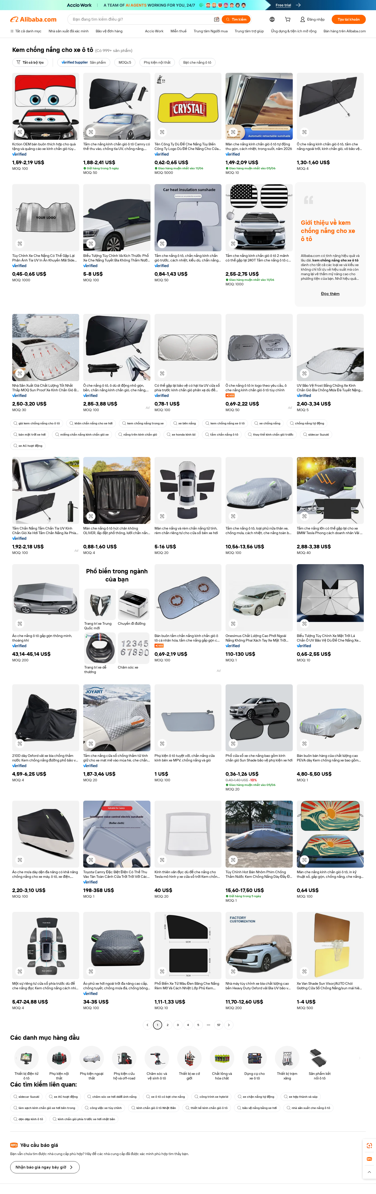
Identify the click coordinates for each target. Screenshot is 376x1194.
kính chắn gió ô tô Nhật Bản (153, 1108)
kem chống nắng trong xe (143, 423)
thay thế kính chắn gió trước (270, 435)
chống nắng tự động (307, 423)
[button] (217, 19)
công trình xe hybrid (211, 1097)
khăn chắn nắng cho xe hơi (91, 423)
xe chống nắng (267, 423)
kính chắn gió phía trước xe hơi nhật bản (84, 1119)
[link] (369, 1145)
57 (218, 1025)
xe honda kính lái (181, 435)
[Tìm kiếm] (236, 19)
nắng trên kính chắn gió (137, 435)
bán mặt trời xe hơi (29, 435)
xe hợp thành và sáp (300, 1097)
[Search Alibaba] (141, 19)
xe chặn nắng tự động (256, 1097)
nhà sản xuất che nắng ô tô (308, 1108)
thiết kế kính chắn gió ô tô (207, 1108)
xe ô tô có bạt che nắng (165, 1097)
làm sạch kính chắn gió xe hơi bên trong (44, 1108)
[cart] (289, 20)
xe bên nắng (184, 423)
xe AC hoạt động (27, 446)
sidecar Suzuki (316, 435)
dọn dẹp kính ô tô (28, 1119)
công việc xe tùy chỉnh (103, 1108)
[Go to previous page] (147, 1025)
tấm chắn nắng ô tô (221, 435)
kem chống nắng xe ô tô (225, 423)
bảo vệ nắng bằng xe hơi (257, 1108)
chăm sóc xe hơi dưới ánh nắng (112, 1097)
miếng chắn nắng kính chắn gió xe (82, 435)
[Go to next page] (228, 1025)
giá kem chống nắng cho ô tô (36, 423)
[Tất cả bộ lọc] (30, 62)
